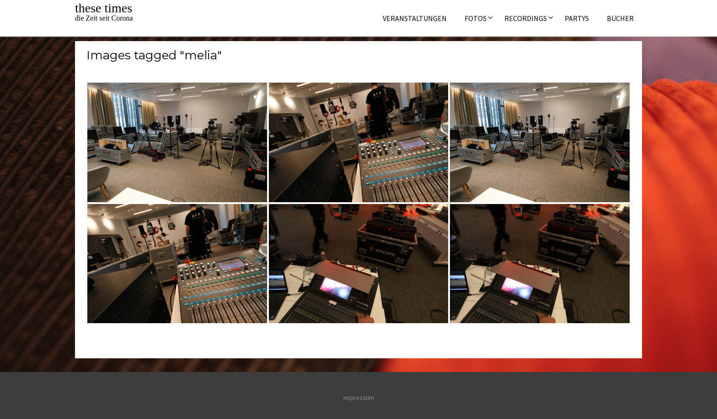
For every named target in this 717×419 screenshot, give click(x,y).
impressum (358, 397)
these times (103, 8)
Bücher (620, 18)
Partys (577, 18)
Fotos (476, 18)
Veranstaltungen (415, 18)
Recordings (525, 18)
